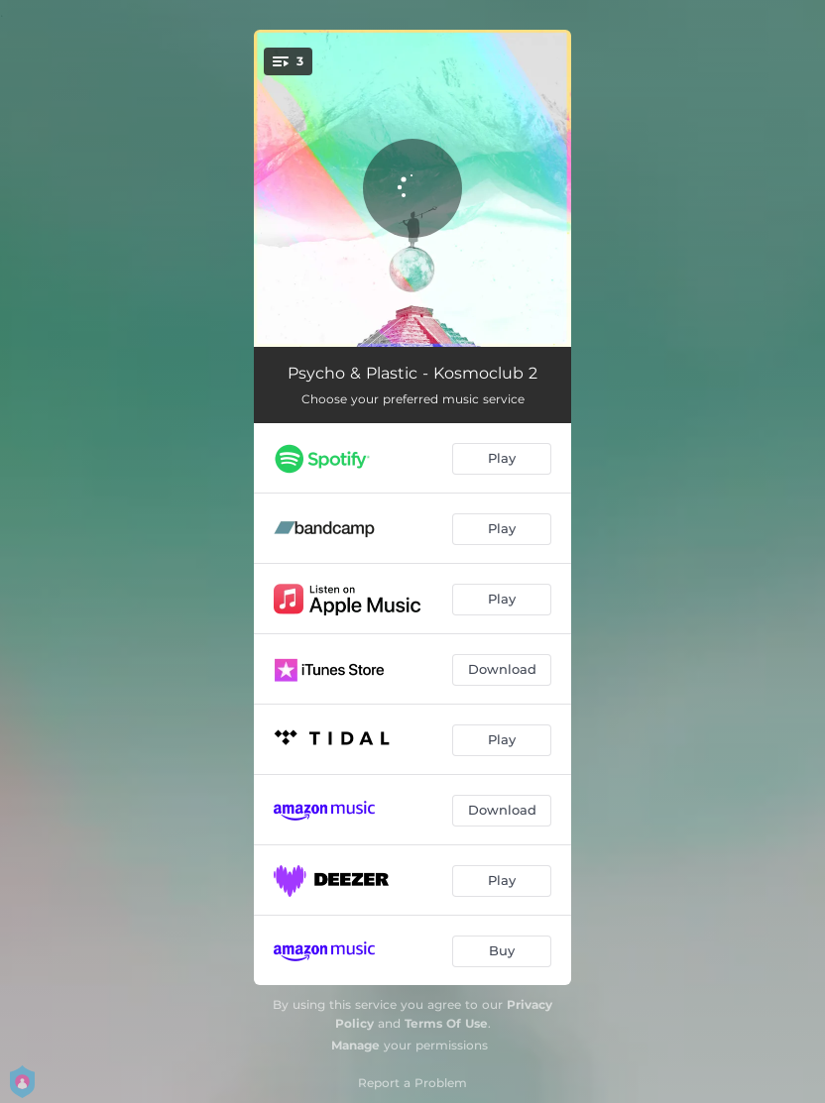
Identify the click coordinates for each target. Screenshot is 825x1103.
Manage (355, 1045)
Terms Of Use (446, 1023)
